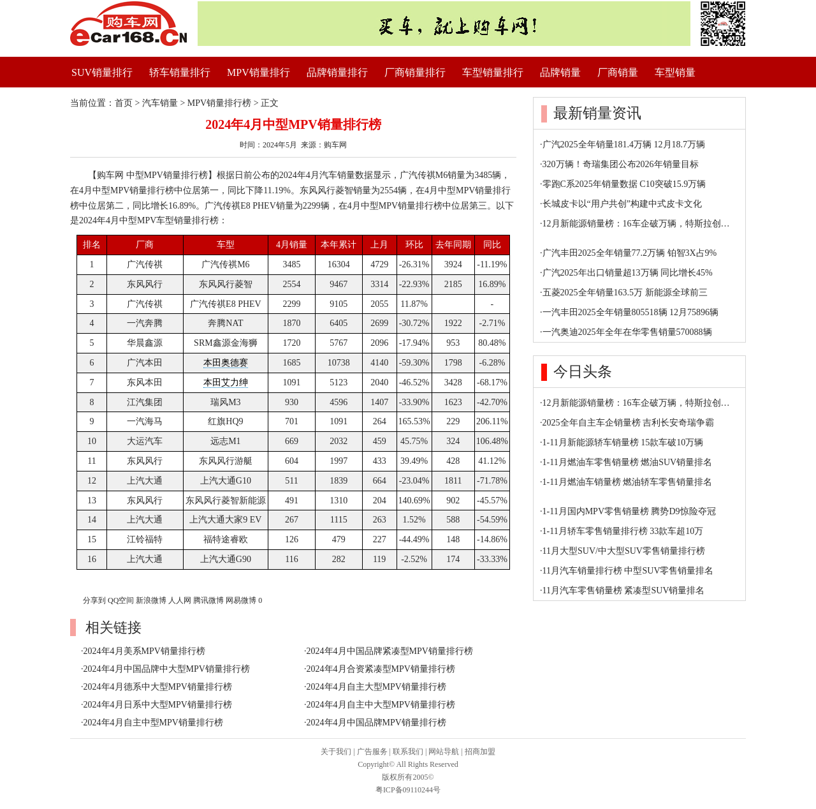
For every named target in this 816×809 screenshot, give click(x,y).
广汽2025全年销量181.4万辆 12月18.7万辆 (624, 144)
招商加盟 (480, 751)
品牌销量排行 (337, 72)
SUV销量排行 (102, 72)
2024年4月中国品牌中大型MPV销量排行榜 (167, 669)
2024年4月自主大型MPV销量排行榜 (376, 687)
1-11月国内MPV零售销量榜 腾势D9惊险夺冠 (629, 511)
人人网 (179, 600)
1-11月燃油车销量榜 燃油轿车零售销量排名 (628, 482)
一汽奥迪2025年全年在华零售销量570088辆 (627, 332)
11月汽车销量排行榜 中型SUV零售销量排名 (628, 570)
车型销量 (675, 72)
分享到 (94, 600)
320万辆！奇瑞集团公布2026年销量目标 (621, 164)
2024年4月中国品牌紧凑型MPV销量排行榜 (390, 651)
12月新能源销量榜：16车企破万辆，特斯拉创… (636, 223)
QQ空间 (121, 600)
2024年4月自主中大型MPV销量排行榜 (381, 704)
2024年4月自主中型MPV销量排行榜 (153, 722)
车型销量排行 (492, 72)
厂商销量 (617, 72)
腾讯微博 (208, 600)
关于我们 (336, 751)
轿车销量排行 (179, 72)
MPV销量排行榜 (219, 103)
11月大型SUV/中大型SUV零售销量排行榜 (624, 551)
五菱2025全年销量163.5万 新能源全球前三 (625, 292)
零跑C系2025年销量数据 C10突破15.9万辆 (624, 184)
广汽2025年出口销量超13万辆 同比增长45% (628, 273)
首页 (124, 103)
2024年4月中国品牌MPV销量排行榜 (376, 722)
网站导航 (443, 751)
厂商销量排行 (415, 72)
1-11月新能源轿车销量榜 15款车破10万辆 (623, 442)
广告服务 (372, 751)
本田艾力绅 (225, 382)
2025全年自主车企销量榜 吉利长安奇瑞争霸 (629, 422)
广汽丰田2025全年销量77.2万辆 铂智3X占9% (630, 253)
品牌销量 (560, 72)
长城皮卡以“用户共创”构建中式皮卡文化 (622, 204)
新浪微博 (151, 600)
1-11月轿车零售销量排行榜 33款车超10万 (623, 531)
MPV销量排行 (258, 72)
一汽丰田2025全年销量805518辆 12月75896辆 (631, 312)
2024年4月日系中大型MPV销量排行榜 (158, 704)
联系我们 (408, 751)
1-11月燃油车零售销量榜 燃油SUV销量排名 (628, 462)
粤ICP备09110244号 (408, 789)
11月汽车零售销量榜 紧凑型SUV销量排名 (624, 590)
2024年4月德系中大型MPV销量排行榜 (158, 687)
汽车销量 (160, 103)
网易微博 (241, 600)
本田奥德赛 (225, 362)
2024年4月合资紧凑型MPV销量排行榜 (381, 669)
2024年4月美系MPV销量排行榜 (144, 651)
